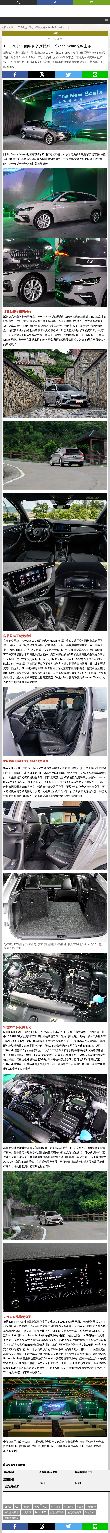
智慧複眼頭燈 (57, 1512)
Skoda (8, 1506)
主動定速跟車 (12, 1512)
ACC (45, 1506)
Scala (80, 1506)
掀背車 (26, 1506)
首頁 (4, 27)
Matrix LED (40, 1512)
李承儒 (10, 66)
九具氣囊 (26, 1512)
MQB (36, 1506)
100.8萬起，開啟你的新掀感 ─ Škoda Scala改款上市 (43, 27)
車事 (11, 27)
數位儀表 (55, 1506)
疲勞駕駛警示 (74, 1512)
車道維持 (91, 1506)
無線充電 (68, 1506)
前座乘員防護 (12, 1518)
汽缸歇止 (89, 1512)
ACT (17, 1506)
